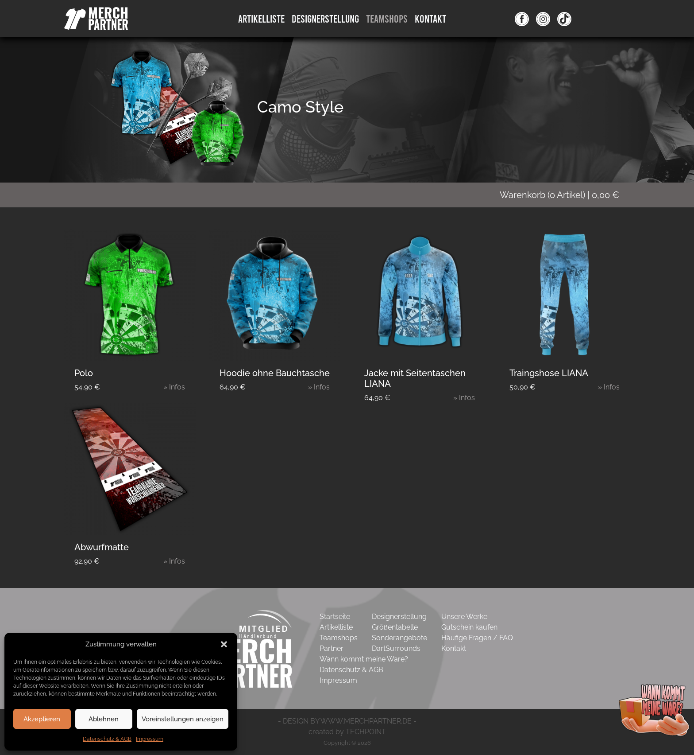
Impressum (149, 739)
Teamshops (387, 18)
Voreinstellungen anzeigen (183, 719)
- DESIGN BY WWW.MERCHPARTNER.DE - (347, 721)
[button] (224, 644)
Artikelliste (261, 18)
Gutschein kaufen (469, 627)
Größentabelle (395, 627)
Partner (331, 648)
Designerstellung (399, 616)
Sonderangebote (399, 638)
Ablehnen (104, 719)
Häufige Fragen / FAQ (477, 638)
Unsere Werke (464, 616)
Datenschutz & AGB (107, 739)
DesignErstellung (325, 18)
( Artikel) (565, 195)
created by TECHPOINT (347, 732)
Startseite (335, 616)
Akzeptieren (41, 719)
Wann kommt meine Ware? (364, 659)
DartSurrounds (396, 648)
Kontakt (430, 18)
